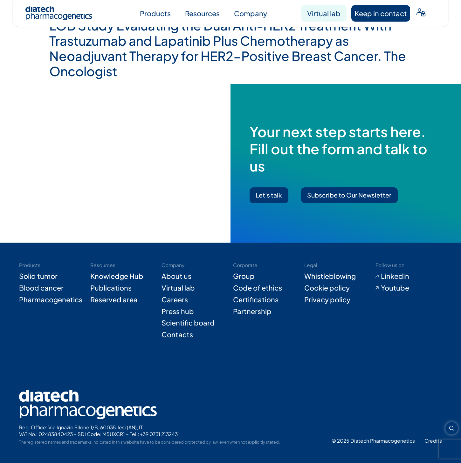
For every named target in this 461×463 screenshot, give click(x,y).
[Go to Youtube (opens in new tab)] (408, 287)
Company (250, 13)
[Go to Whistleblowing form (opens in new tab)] (337, 276)
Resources (202, 13)
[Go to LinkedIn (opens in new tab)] (408, 276)
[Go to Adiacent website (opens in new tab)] (433, 440)
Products (155, 13)
